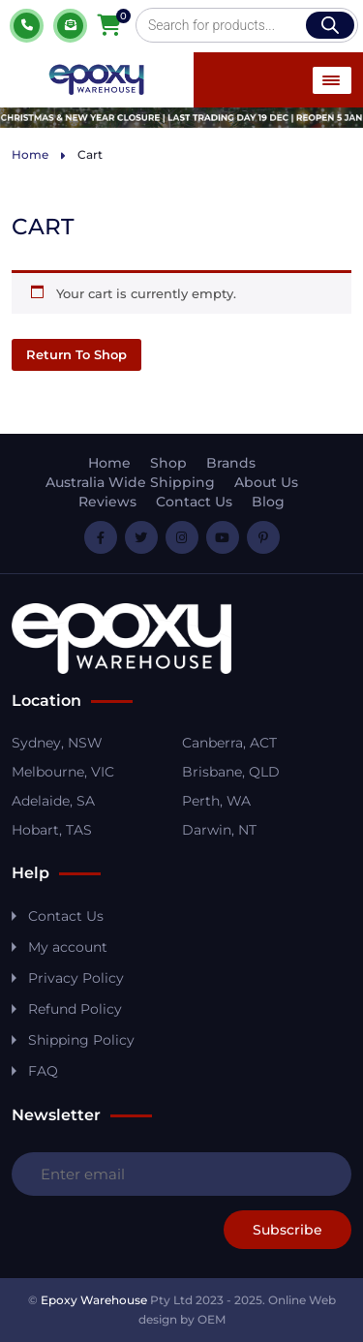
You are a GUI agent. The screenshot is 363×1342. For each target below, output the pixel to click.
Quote (70, 26)
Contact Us (194, 501)
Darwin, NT (219, 830)
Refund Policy (75, 1009)
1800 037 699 (27, 26)
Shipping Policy (81, 1040)
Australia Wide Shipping (130, 482)
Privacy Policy (76, 978)
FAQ (43, 1071)
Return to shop (76, 354)
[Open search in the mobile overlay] (247, 25)
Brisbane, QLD (231, 771)
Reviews (107, 501)
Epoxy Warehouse (94, 1300)
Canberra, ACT (229, 742)
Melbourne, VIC (63, 771)
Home (30, 154)
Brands (231, 463)
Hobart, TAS (52, 830)
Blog (268, 501)
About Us (266, 482)
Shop (168, 463)
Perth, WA (216, 800)
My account (67, 947)
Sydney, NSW (57, 742)
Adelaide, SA (53, 800)
